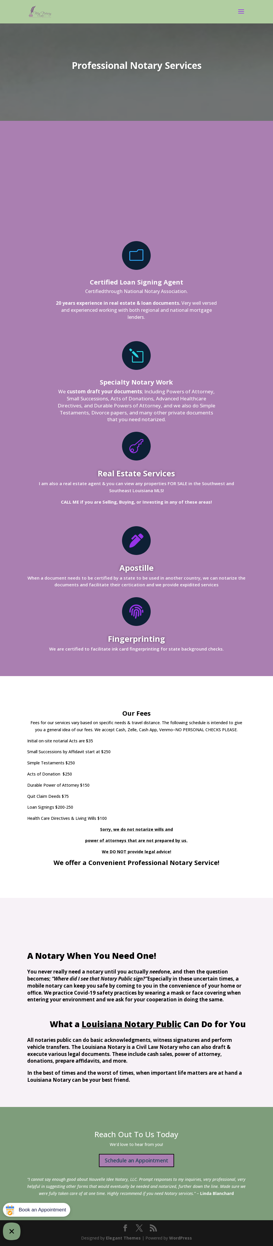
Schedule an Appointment (136, 1160)
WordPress (180, 1238)
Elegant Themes (123, 1238)
